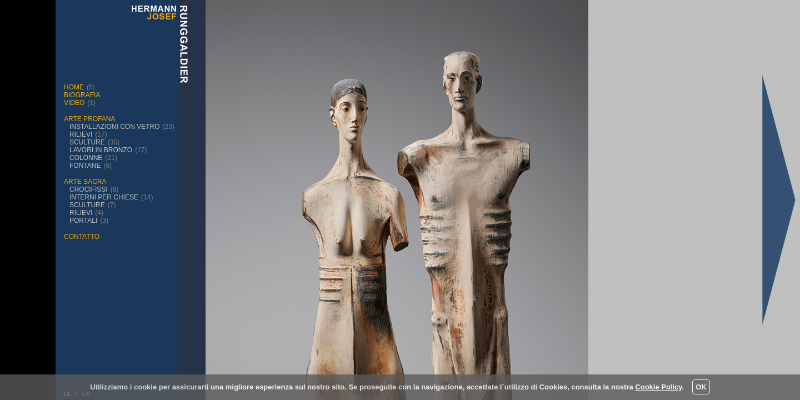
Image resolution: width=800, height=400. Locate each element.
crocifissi (88, 189)
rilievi (80, 134)
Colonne (85, 158)
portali (83, 220)
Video (74, 103)
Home (74, 87)
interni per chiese (103, 197)
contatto (81, 237)
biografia (82, 95)
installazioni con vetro (114, 127)
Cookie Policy (658, 387)
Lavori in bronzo (100, 150)
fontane (85, 165)
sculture (87, 142)
